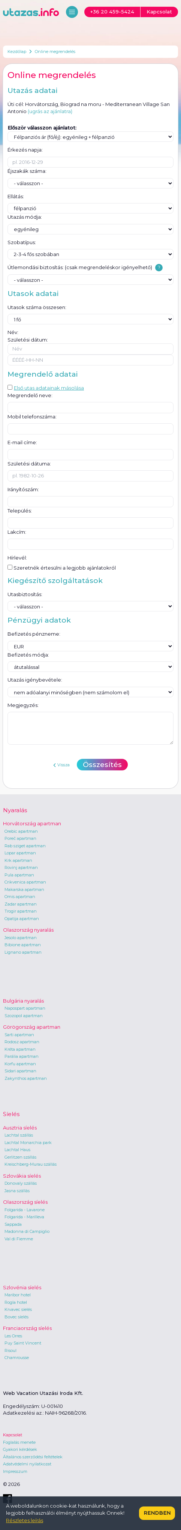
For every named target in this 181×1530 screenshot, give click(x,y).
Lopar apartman (20, 853)
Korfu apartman (20, 1063)
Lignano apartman (23, 952)
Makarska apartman (24, 889)
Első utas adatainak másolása (45, 388)
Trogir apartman (20, 911)
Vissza (61, 764)
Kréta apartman (20, 1049)
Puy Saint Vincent (22, 1343)
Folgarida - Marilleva (24, 1216)
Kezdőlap (16, 51)
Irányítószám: (23, 489)
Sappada (13, 1224)
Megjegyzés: (23, 705)
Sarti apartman (19, 1034)
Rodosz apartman (21, 1041)
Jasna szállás (17, 1190)
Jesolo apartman (20, 937)
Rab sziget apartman (25, 845)
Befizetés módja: (28, 655)
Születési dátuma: (29, 464)
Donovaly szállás (20, 1183)
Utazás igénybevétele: (34, 680)
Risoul (10, 1350)
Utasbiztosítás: (24, 594)
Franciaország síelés (27, 1328)
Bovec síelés (16, 1316)
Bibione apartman (22, 944)
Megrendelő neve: (29, 395)
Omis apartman (19, 896)
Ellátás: (15, 196)
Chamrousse (16, 1357)
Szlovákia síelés (22, 1176)
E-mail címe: (22, 442)
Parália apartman (21, 1056)
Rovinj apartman (21, 867)
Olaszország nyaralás (28, 930)
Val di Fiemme (18, 1238)
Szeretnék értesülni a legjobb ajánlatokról (61, 568)
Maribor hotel (17, 1294)
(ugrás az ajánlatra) (50, 111)
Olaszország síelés (25, 1202)
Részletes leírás (24, 1520)
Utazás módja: (24, 217)
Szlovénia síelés (22, 1287)
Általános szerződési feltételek (33, 1456)
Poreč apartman (20, 838)
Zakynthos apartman (25, 1078)
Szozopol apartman (23, 1015)
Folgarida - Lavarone (24, 1209)
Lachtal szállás (18, 1135)
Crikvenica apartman (25, 882)
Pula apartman (19, 875)
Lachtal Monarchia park (28, 1142)
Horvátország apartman (32, 823)
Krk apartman (18, 860)
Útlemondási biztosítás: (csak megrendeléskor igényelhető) (79, 267)
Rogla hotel (15, 1302)
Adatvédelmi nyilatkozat (27, 1464)
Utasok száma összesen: (36, 307)
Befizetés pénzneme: (33, 634)
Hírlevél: (17, 558)
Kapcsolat (12, 1434)
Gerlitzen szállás (20, 1157)
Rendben (157, 1513)
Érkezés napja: (25, 150)
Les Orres (13, 1336)
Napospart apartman (24, 1008)
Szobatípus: (21, 242)
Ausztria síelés (20, 1128)
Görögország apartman (31, 1027)
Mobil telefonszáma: (32, 417)
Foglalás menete (19, 1442)
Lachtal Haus (17, 1149)
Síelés (11, 1114)
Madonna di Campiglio (26, 1231)
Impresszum (15, 1471)
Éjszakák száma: (26, 171)
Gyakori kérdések (20, 1449)
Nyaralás (15, 810)
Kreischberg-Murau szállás (30, 1164)
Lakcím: (16, 532)
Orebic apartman (21, 831)
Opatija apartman (21, 918)
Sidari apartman (20, 1071)
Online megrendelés (55, 51)
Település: (19, 511)
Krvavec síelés (18, 1309)
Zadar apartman (20, 904)
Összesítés (102, 764)
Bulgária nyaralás (23, 1001)
